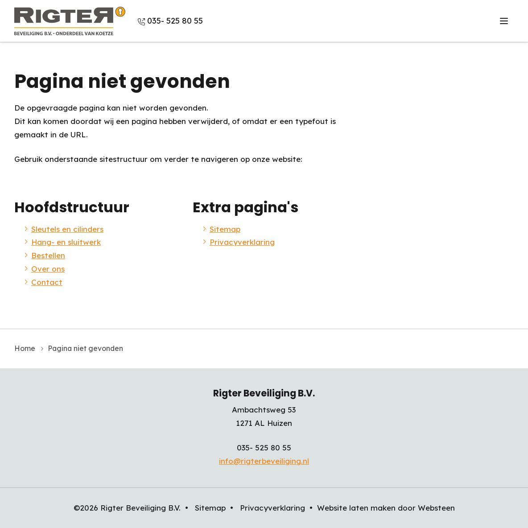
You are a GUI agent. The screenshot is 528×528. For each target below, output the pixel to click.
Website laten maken (356, 507)
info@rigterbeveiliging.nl (264, 461)
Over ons (446, 21)
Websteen (436, 507)
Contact (489, 21)
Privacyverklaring (242, 242)
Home (24, 348)
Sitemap (225, 229)
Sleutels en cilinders (256, 21)
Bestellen (402, 21)
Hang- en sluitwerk (339, 21)
